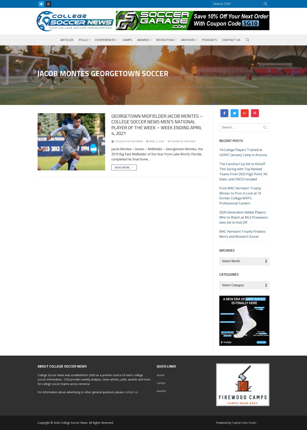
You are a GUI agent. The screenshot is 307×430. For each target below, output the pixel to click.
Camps (161, 383)
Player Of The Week (181, 141)
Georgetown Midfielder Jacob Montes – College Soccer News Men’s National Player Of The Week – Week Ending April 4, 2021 (157, 124)
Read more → (124, 167)
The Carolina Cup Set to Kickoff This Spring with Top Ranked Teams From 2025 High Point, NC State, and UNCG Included (243, 171)
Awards (161, 391)
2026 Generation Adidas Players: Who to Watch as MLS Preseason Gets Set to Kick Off (243, 217)
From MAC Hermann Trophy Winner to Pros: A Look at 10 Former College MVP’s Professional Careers (240, 196)
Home (160, 375)
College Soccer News (127, 141)
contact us (131, 392)
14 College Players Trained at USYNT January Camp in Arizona (243, 152)
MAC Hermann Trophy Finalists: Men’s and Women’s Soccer (242, 234)
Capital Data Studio (244, 423)
